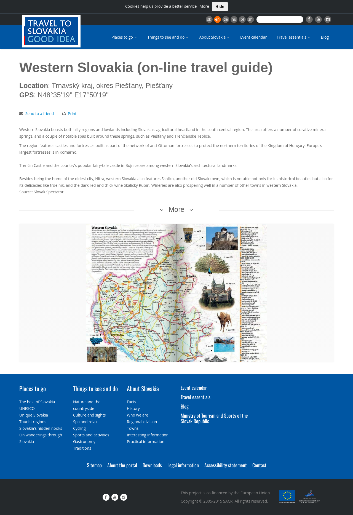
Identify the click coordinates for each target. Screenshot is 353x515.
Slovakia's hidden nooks (40, 428)
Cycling (79, 428)
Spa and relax (85, 421)
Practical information (145, 441)
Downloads (152, 465)
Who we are (137, 415)
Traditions (82, 448)
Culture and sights (89, 415)
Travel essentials (294, 37)
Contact (259, 465)
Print (72, 113)
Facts (131, 401)
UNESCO (27, 408)
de (225, 19)
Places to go (124, 37)
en (217, 19)
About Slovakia (214, 37)
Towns (132, 428)
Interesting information (148, 434)
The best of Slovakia (37, 401)
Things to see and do (168, 37)
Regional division (142, 421)
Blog (325, 37)
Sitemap (94, 465)
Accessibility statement (225, 465)
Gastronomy (84, 441)
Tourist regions (32, 421)
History (133, 408)
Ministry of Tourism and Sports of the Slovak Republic (214, 418)
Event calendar (253, 37)
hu (234, 19)
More (204, 6)
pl (242, 19)
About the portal (122, 465)
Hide (219, 6)
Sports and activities (91, 434)
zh (250, 19)
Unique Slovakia (33, 415)
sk (209, 19)
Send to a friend (39, 113)
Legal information (183, 465)
